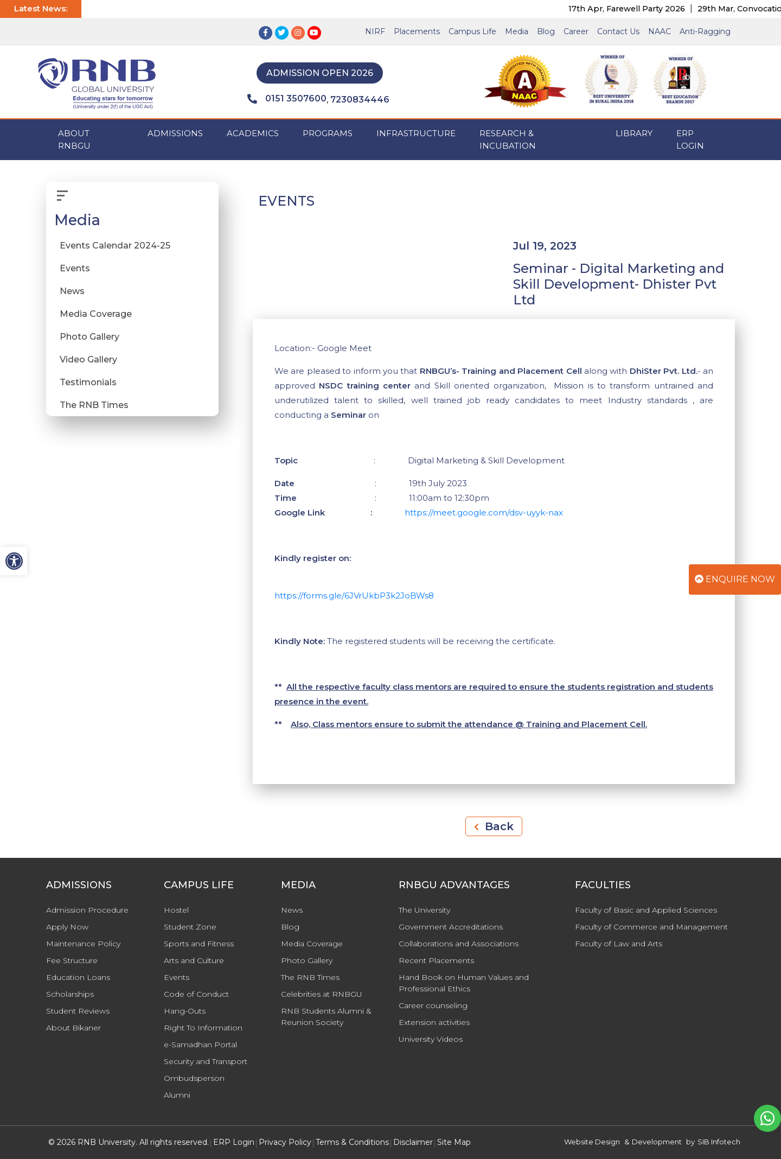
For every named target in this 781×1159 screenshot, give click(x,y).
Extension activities (434, 1022)
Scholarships (70, 994)
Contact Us (618, 31)
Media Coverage (96, 314)
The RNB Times (94, 405)
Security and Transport (205, 1061)
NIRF (375, 31)
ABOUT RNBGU (74, 139)
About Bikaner (73, 1028)
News (72, 291)
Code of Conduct (196, 994)
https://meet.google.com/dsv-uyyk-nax (484, 512)
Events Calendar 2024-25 (115, 245)
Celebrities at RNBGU (321, 994)
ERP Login (690, 139)
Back (494, 826)
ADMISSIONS (175, 133)
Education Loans (78, 977)
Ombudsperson (194, 1078)
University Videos (431, 1039)
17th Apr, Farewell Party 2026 (645, 9)
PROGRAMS (328, 133)
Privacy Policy (285, 1142)
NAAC (659, 31)
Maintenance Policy (83, 943)
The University (424, 910)
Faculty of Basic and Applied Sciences (646, 910)
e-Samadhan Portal (200, 1044)
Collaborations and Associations (458, 943)
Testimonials (88, 382)
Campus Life (472, 31)
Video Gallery (88, 359)
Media (516, 31)
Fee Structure (72, 960)
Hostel (176, 910)
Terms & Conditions (352, 1142)
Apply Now (67, 927)
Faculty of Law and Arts (618, 943)
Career (576, 31)
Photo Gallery (89, 337)
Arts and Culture (194, 960)
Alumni (177, 1095)
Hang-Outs (185, 1011)
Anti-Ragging (705, 31)
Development (657, 1141)
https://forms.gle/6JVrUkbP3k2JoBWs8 (354, 595)
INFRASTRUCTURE (416, 133)
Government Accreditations (451, 927)
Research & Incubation (507, 139)
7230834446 (359, 99)
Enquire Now (735, 579)
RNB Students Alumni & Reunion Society (326, 1016)
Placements (417, 31)
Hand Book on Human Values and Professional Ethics (464, 983)
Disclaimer (413, 1142)
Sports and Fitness (199, 943)
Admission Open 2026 (319, 73)
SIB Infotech (718, 1141)
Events (75, 268)
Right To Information (203, 1028)
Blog (546, 31)
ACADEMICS (253, 133)
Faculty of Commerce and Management (651, 927)
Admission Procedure (87, 910)
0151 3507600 (287, 98)
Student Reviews (78, 1011)
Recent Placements (436, 960)
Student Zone (190, 927)
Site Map (454, 1142)
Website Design (592, 1141)
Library (634, 133)
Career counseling (433, 1005)
